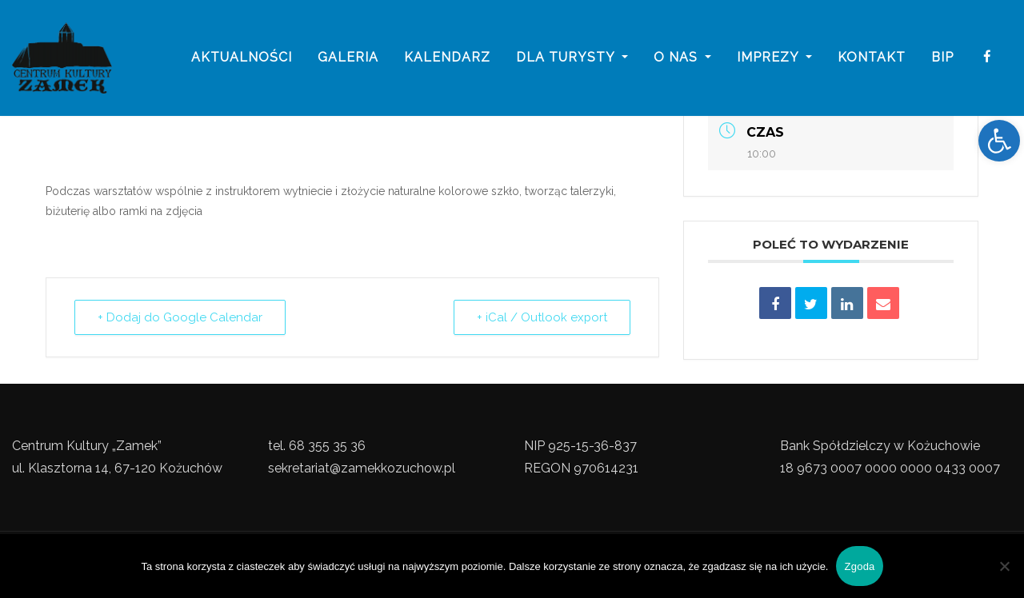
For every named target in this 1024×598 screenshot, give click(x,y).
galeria (348, 58)
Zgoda (859, 566)
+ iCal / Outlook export (541, 317)
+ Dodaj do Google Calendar (180, 317)
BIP (942, 58)
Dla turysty (572, 58)
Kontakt (872, 58)
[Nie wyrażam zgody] (1004, 566)
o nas (682, 58)
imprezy (774, 58)
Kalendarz (447, 58)
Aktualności (241, 58)
